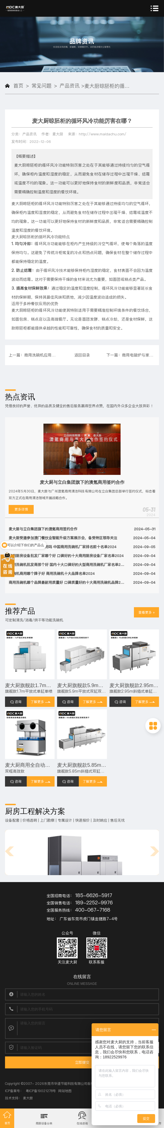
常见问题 (42, 85)
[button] (9, 851)
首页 (19, 85)
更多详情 (21, 509)
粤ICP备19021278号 (41, 1090)
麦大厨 (28, 1098)
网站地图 (65, 1090)
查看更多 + (146, 612)
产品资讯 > (72, 85)
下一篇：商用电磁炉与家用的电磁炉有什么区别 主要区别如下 (130, 355)
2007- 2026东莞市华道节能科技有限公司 (55, 1083)
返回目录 (82, 355)
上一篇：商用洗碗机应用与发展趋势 (33, 355)
